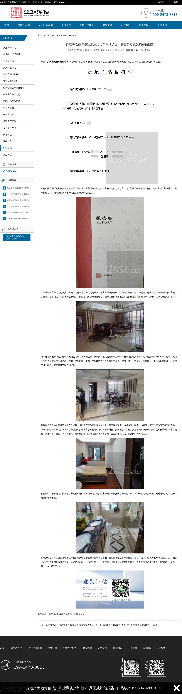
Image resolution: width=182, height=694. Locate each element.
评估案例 (125, 25)
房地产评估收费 (10, 74)
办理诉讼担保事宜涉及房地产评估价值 (16, 237)
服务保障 (107, 25)
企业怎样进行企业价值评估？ (19, 200)
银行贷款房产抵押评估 (13, 88)
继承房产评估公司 (11, 94)
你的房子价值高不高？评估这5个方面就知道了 (25, 188)
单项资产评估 (9, 121)
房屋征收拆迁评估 (11, 54)
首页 (6, 25)
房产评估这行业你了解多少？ (19, 206)
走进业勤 (162, 25)
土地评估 (66, 25)
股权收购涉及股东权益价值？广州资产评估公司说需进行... (126, 625)
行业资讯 (7, 148)
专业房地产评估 (10, 81)
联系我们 (175, 2)
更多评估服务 (86, 25)
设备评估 (7, 134)
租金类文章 (8, 108)
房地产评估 (24, 25)
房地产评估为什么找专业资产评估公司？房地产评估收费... (69, 625)
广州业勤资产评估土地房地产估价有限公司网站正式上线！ (30, 194)
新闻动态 (7, 141)
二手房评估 (8, 61)
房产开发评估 (9, 67)
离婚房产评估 (9, 47)
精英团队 (144, 25)
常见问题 (7, 154)
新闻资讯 (161, 2)
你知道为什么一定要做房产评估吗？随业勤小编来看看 (29, 218)
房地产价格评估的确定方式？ (19, 212)
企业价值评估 (45, 25)
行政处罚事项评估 (11, 101)
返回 (155, 625)
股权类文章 (8, 114)
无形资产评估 (9, 128)
